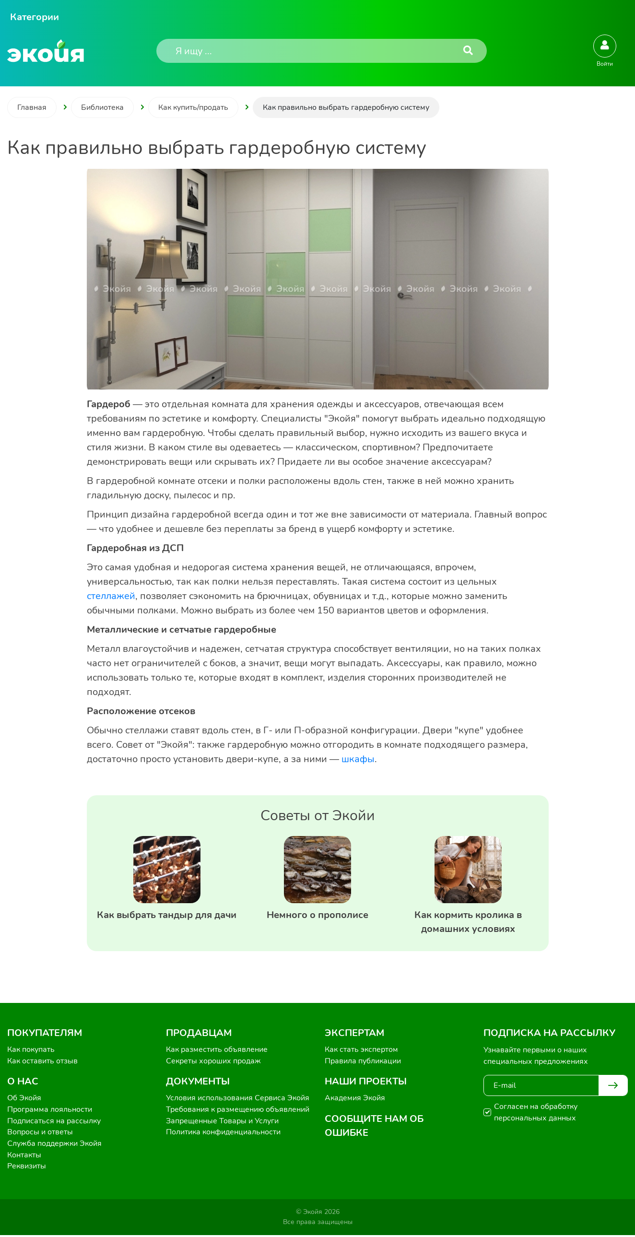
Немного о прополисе (317, 914)
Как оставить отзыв (42, 1061)
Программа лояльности (49, 1110)
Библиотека (102, 107)
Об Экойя (24, 1099)
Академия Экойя (355, 1099)
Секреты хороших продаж (213, 1061)
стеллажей (111, 595)
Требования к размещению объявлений (237, 1110)
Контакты (24, 1156)
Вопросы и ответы (40, 1133)
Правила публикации (363, 1061)
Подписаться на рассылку (54, 1122)
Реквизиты (26, 1168)
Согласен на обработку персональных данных (535, 1112)
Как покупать (31, 1050)
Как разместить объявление (217, 1050)
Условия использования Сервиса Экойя (237, 1099)
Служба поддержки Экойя (54, 1145)
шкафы (358, 759)
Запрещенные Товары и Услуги (222, 1122)
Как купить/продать (193, 107)
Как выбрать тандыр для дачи (166, 914)
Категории (34, 17)
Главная (32, 107)
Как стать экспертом (361, 1050)
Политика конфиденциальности (223, 1133)
